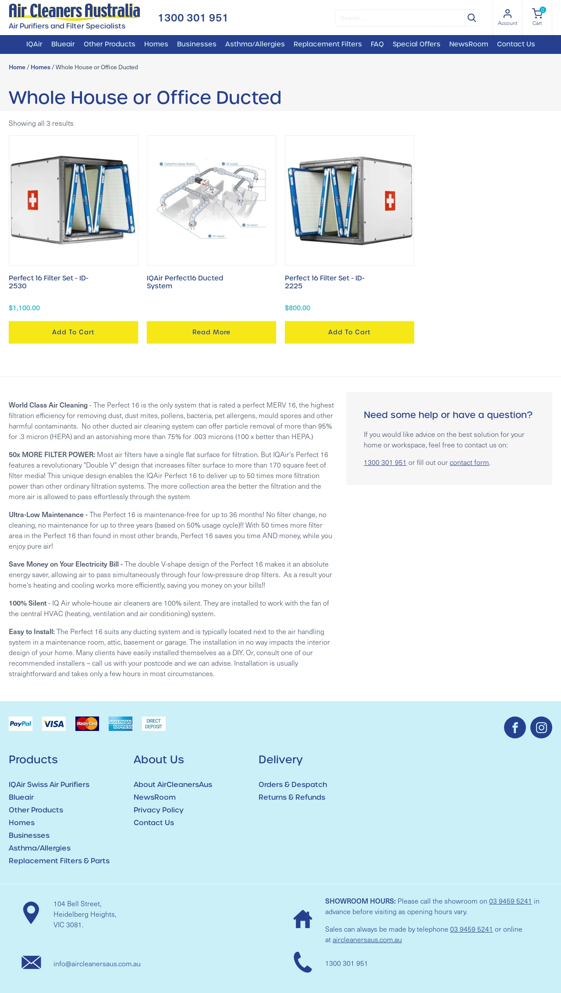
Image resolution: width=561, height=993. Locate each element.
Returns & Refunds (292, 797)
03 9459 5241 (510, 900)
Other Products (109, 44)
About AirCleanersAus (173, 784)
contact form (469, 462)
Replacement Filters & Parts (59, 860)
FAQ (377, 44)
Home (17, 66)
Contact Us (516, 44)
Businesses (197, 44)
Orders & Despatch (293, 784)
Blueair (63, 44)
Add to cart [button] (73, 332)
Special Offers (416, 44)
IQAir (34, 44)
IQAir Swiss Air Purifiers (49, 784)
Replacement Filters (328, 44)
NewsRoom (468, 44)
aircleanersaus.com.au (367, 939)
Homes (156, 44)
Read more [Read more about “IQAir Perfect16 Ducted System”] (211, 332)
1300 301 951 (193, 17)
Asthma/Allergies (255, 44)
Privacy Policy (159, 810)
